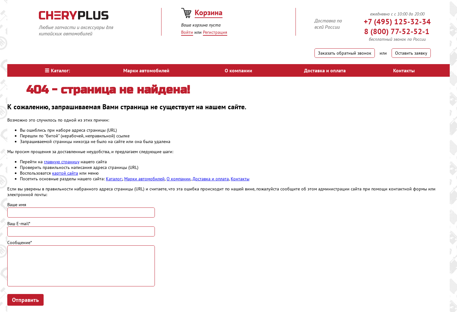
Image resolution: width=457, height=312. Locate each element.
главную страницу (61, 162)
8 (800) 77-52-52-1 (397, 31)
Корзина (208, 12)
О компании (238, 70)
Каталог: (57, 70)
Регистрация (215, 32)
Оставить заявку (411, 53)
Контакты (404, 70)
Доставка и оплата (325, 70)
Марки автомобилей (146, 70)
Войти (187, 32)
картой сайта (65, 173)
